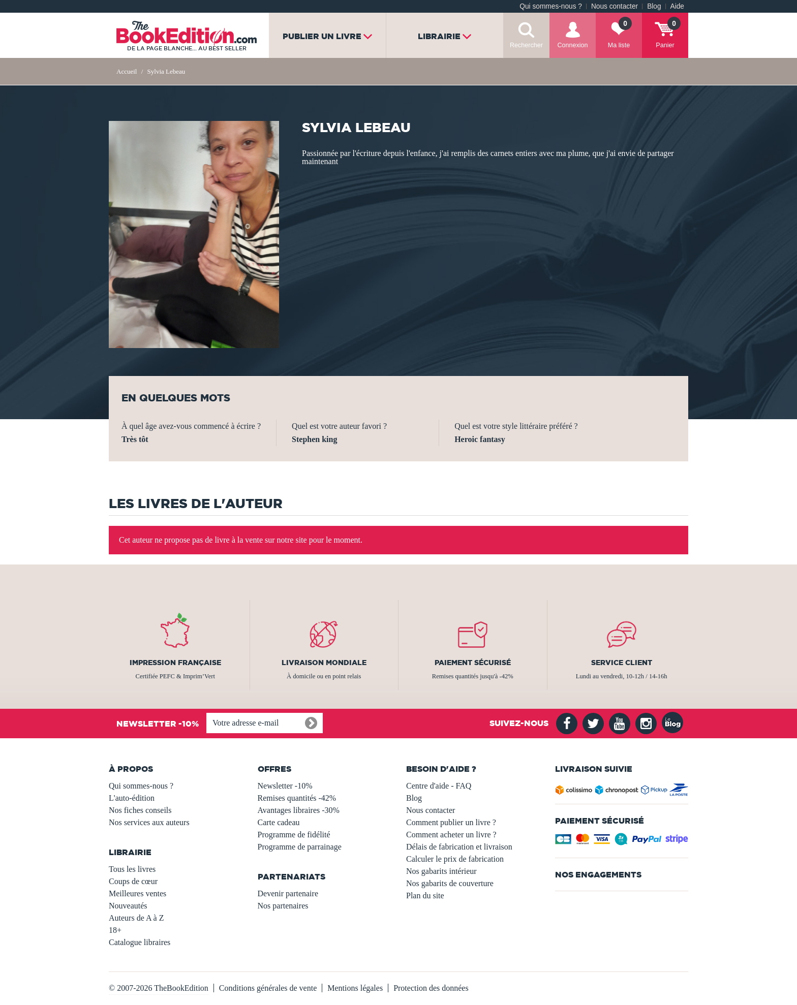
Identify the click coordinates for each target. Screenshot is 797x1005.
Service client (621, 662)
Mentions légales (355, 988)
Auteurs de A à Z (136, 918)
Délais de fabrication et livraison (459, 846)
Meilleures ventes (137, 893)
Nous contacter (614, 6)
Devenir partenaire (288, 893)
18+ (115, 930)
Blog (654, 6)
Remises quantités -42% (297, 798)
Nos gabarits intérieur (441, 871)
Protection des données (431, 988)
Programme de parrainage (300, 846)
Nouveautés (128, 905)
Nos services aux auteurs (149, 822)
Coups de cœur (133, 881)
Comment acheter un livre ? (451, 834)
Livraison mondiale (324, 662)
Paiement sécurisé (473, 662)
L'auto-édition (132, 798)
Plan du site (425, 895)
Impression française (175, 662)
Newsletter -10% (285, 785)
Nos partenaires (283, 905)
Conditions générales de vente (268, 988)
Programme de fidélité (294, 834)
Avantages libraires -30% (299, 810)
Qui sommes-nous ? (550, 6)
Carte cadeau (279, 822)
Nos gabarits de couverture (450, 883)
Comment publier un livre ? (451, 822)
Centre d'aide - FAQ (438, 785)
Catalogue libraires (139, 942)
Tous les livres (132, 869)
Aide (677, 6)
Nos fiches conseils (140, 810)
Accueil (126, 71)
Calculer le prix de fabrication (455, 859)
